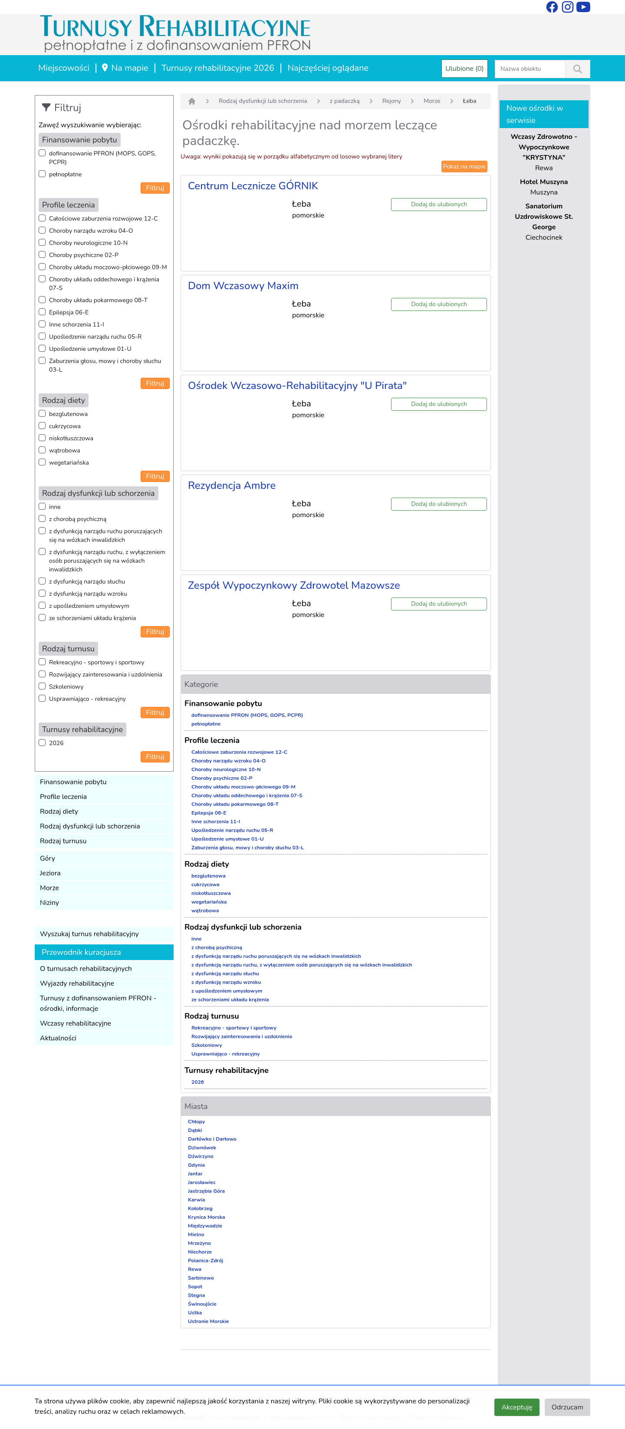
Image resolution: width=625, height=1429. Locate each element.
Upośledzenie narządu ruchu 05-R (95, 337)
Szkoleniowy (66, 687)
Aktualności (58, 1038)
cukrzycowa (65, 426)
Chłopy (196, 1121)
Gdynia (196, 1165)
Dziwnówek (202, 1147)
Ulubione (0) (464, 68)
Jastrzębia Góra (206, 1191)
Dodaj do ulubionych (439, 204)
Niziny (49, 903)
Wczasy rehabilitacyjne (75, 1023)
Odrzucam (567, 1407)
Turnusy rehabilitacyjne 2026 (217, 68)
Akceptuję (516, 1407)
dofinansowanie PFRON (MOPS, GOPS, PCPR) (102, 157)
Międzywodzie (205, 1225)
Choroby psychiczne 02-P (83, 255)
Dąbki (195, 1130)
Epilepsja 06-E (69, 312)
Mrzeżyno (199, 1243)
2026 (56, 743)
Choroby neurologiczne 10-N (88, 243)
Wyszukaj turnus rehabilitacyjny (89, 934)
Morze (49, 888)
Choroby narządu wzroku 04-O (91, 231)
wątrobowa (64, 450)
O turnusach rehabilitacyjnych (86, 969)
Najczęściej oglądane (327, 68)
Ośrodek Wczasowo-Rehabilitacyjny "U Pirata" (297, 386)
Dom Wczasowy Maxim (243, 286)
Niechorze (200, 1251)
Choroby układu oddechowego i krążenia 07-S (104, 283)
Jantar (195, 1173)
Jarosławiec (202, 1182)
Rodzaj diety (59, 811)
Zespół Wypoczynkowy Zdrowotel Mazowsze (294, 585)
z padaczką (345, 101)
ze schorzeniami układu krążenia (92, 618)
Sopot (195, 1286)
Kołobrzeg (200, 1208)
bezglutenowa (68, 414)
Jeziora (50, 873)
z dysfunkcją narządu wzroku (88, 594)
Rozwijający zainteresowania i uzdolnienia (105, 674)
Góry (47, 858)
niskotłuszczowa (71, 438)
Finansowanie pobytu (73, 782)
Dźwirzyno (201, 1156)
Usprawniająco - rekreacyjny (87, 699)
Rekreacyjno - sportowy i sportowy (96, 662)
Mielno (196, 1234)
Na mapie (124, 68)
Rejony (391, 101)
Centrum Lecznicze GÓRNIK (253, 186)
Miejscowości (63, 68)
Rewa (194, 1269)
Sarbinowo (201, 1277)
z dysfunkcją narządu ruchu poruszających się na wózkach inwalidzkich (105, 535)
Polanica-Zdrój (205, 1260)
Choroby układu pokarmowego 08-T (98, 300)
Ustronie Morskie (208, 1321)
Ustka (195, 1312)
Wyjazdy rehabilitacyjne (77, 983)
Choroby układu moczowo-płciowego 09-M (108, 267)
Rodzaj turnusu (63, 841)
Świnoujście (202, 1303)
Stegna (196, 1295)
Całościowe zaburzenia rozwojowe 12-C (103, 219)
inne (55, 507)
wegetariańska (69, 463)
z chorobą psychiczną (77, 519)
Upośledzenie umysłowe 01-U (90, 349)
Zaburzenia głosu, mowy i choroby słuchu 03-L (105, 365)
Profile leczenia (63, 797)
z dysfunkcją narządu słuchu (87, 582)
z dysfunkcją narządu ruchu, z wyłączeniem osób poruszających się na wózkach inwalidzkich (107, 561)
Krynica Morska (206, 1217)
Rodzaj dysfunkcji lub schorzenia (90, 826)
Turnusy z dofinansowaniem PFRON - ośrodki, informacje (98, 1003)
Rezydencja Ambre (232, 485)
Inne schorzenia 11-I (76, 324)
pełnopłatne (65, 174)
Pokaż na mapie (464, 166)
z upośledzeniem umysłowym (89, 606)
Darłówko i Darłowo (212, 1138)
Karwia (196, 1199)
